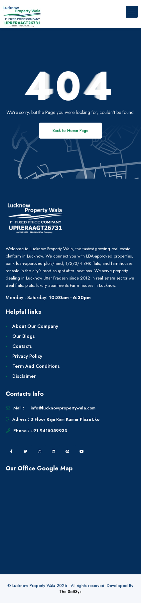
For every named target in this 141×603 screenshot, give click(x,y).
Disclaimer (24, 376)
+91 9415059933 (49, 430)
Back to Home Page (70, 131)
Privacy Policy (27, 356)
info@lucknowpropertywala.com (63, 408)
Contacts (22, 346)
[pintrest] (67, 451)
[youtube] (81, 451)
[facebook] (12, 451)
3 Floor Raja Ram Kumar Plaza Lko (65, 419)
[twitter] (26, 451)
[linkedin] (54, 451)
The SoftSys (70, 592)
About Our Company (35, 326)
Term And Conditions (36, 366)
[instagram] (40, 451)
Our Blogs (23, 336)
